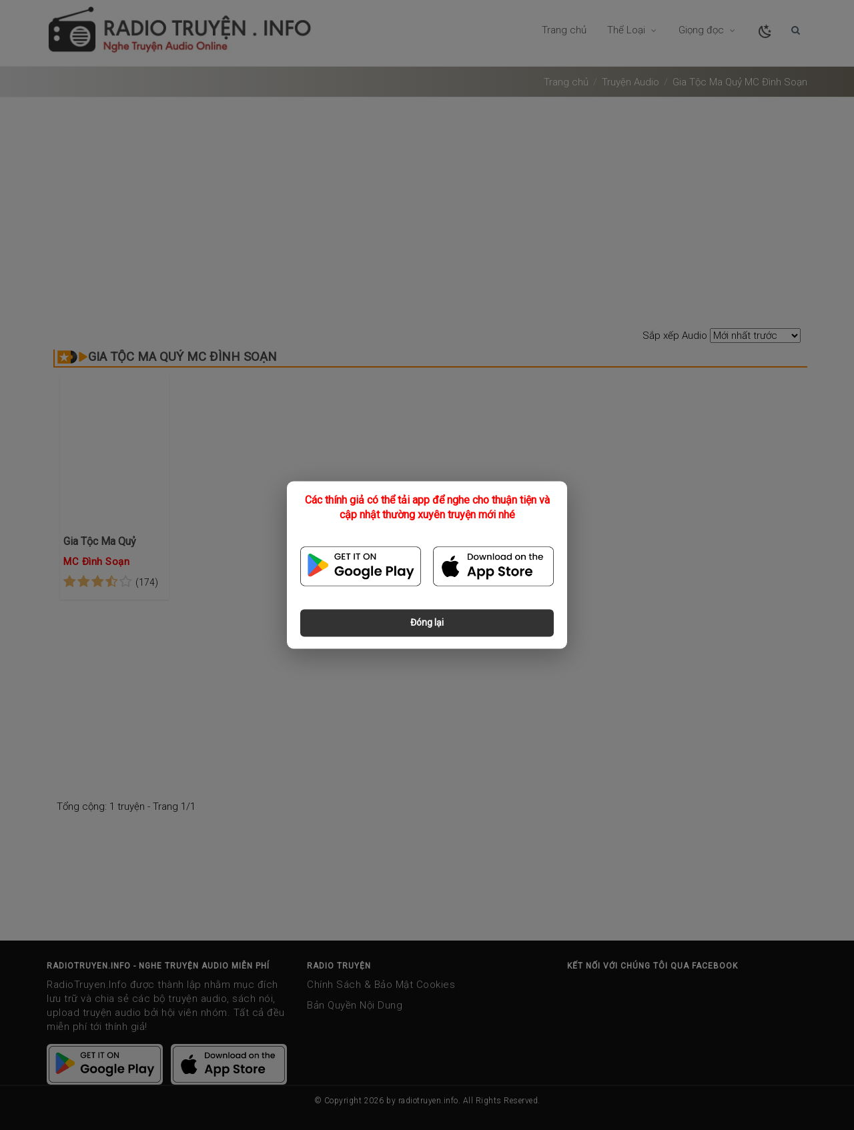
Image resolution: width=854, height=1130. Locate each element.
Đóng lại (427, 623)
